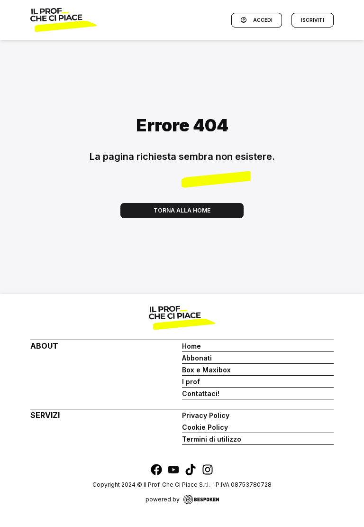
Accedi (257, 20)
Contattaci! (200, 393)
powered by (182, 499)
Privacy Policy (205, 415)
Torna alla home (182, 210)
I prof (191, 382)
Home (191, 346)
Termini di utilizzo (211, 439)
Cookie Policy (205, 427)
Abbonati (197, 358)
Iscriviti (312, 20)
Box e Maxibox (206, 370)
